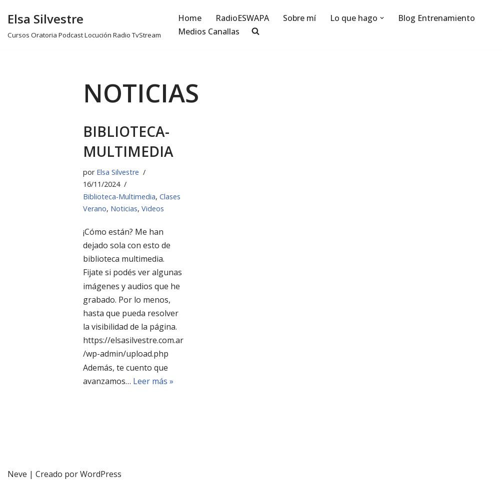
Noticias (124, 208)
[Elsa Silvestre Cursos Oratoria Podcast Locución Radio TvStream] (84, 24)
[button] (382, 18)
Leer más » (153, 381)
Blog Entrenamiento (436, 17)
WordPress (101, 474)
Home (190, 17)
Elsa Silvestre (117, 172)
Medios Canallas (209, 31)
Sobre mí (299, 17)
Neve (17, 474)
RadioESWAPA (242, 17)
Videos (153, 208)
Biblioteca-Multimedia (128, 141)
